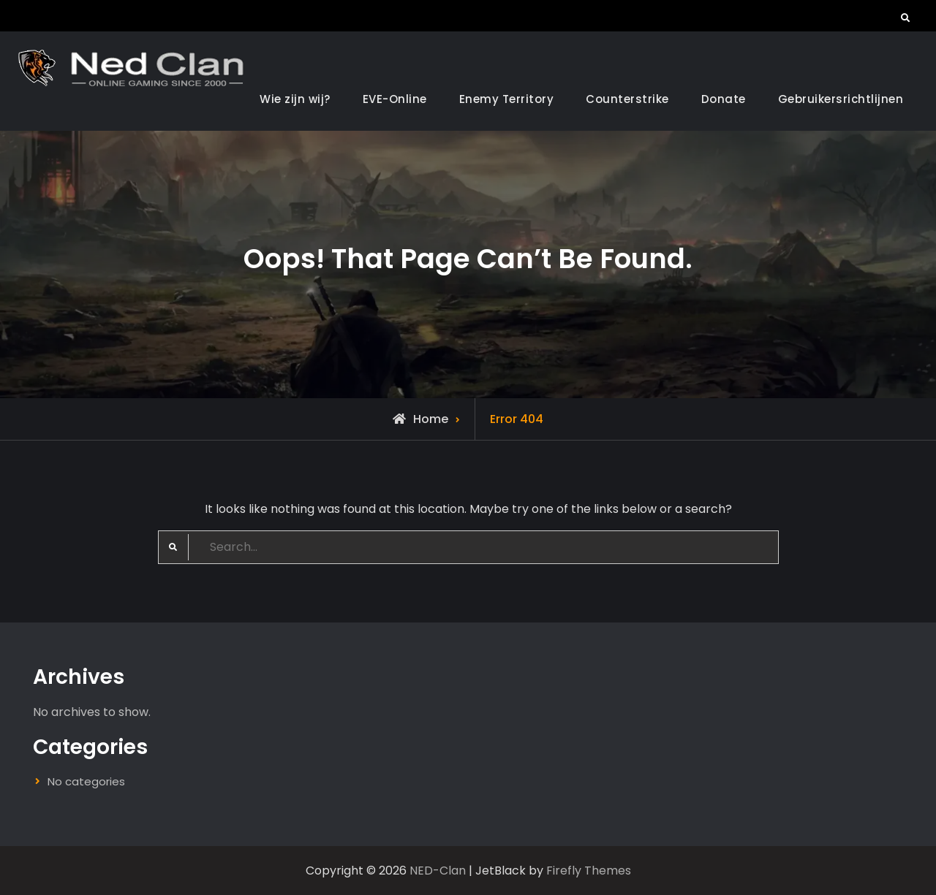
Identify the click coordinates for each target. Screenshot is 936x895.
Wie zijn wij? (295, 99)
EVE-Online (395, 99)
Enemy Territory (506, 99)
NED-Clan (438, 870)
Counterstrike (627, 99)
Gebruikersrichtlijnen (841, 99)
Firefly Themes (588, 870)
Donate (723, 99)
